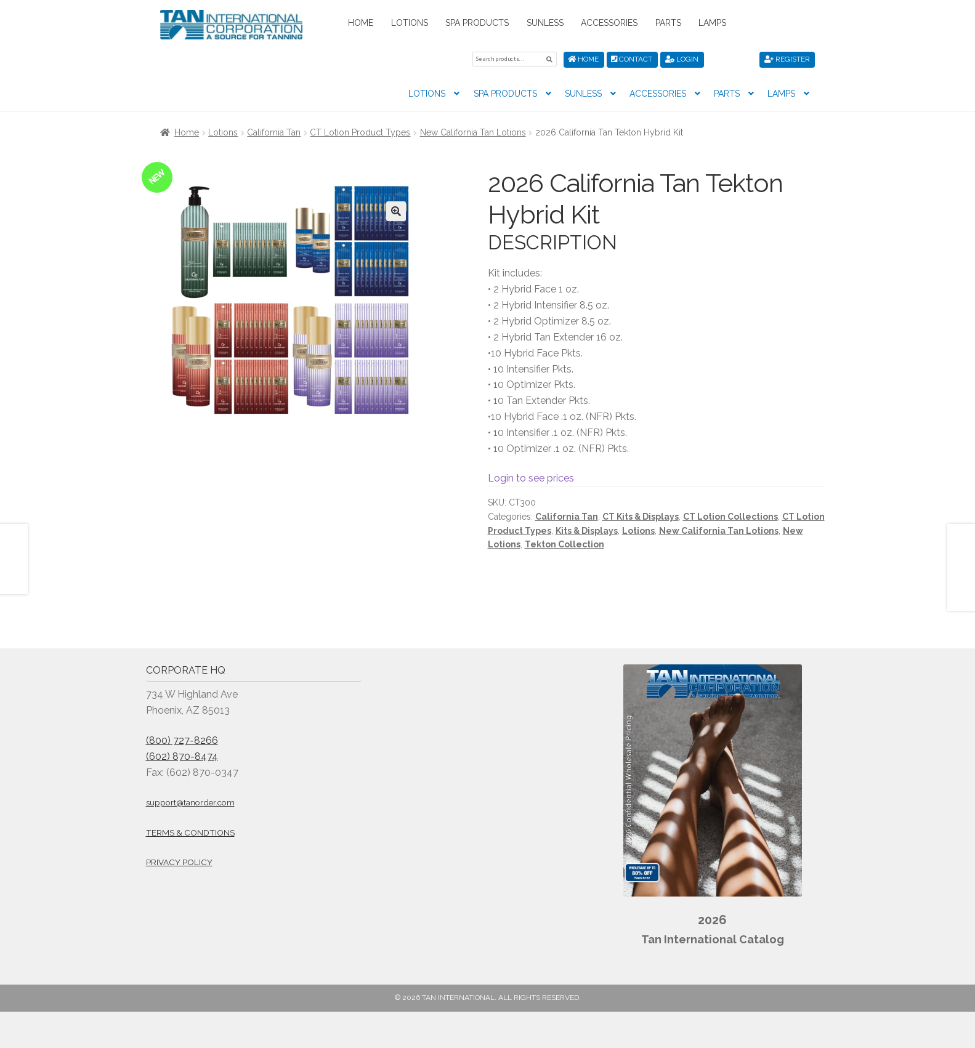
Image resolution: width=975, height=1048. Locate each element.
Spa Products (477, 23)
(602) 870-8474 (182, 756)
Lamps (712, 23)
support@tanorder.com (190, 802)
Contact (631, 59)
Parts (668, 23)
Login (681, 59)
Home (360, 23)
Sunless (545, 23)
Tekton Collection (564, 544)
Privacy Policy (179, 862)
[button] (396, 211)
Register (787, 59)
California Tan (274, 132)
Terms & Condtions (190, 832)
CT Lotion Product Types (360, 132)
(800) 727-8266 (182, 740)
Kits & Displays (587, 530)
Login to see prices (531, 478)
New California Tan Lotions (473, 132)
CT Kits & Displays (640, 517)
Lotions (409, 23)
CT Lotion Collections (730, 517)
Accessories (609, 23)
